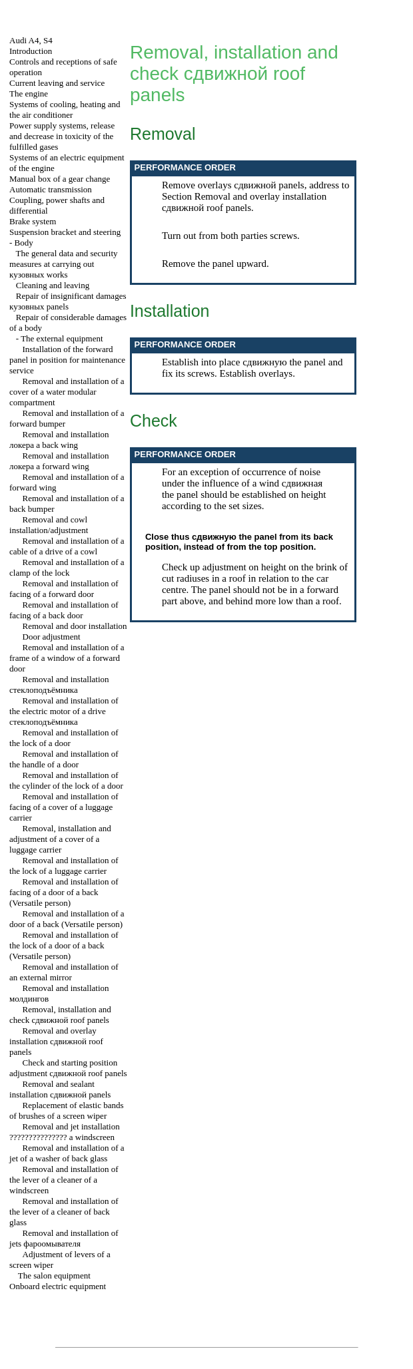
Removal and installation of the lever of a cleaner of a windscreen (64, 1179)
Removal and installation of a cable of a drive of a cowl (67, 546)
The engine (28, 93)
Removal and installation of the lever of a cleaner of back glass (64, 1211)
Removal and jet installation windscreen (64, 1131)
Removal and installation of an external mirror (64, 972)
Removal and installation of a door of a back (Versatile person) (67, 918)
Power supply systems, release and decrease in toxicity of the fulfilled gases (62, 136)
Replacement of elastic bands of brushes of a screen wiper (66, 1110)
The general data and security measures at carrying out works (63, 264)
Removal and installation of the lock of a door (64, 737)
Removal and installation (59, 684)
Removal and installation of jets (64, 1238)
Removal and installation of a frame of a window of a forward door (67, 658)
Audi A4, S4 (31, 40)
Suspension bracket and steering (65, 232)
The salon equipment (54, 1275)
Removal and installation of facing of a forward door (64, 588)
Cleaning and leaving (52, 285)
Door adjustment (52, 637)
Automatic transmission (50, 189)
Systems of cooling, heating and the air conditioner (64, 109)
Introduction (30, 51)
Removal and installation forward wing (59, 461)
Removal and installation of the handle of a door (64, 759)
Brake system (32, 221)
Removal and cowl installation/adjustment (48, 524)
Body (24, 243)
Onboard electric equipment (57, 1286)
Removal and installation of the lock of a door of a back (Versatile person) (64, 945)
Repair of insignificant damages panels (67, 301)
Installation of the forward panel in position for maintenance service (67, 359)
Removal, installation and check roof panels (60, 1014)
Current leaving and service (57, 83)
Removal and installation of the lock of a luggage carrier (64, 865)
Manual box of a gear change (59, 179)
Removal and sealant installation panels (60, 1089)
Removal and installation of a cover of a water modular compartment (67, 391)
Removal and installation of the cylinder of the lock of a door (66, 780)
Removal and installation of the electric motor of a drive (64, 711)
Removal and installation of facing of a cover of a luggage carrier (64, 807)
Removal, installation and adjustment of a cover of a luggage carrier (60, 839)
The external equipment (62, 338)
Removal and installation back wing (59, 439)
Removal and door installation (75, 626)
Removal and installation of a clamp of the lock (67, 567)
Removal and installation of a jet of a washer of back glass (67, 1153)
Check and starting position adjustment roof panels (68, 1068)
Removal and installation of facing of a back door (64, 610)
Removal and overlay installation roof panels (56, 1041)
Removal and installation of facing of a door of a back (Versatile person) (64, 892)
